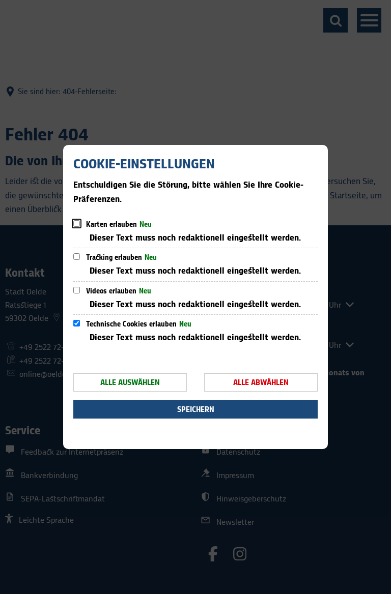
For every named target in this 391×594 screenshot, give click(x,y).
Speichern (195, 409)
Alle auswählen (130, 383)
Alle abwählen (261, 383)
